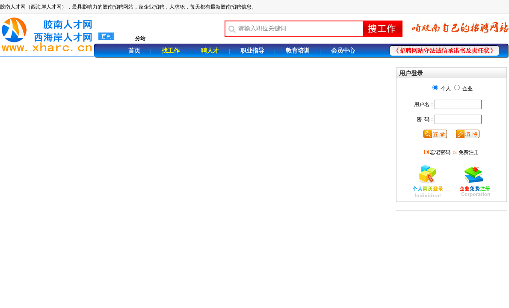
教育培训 (298, 50)
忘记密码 (440, 152)
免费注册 (469, 152)
